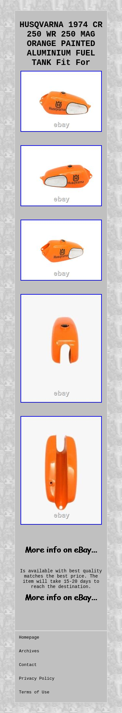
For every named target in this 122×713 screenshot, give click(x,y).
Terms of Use (34, 692)
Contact (28, 664)
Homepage (29, 637)
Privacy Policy (36, 678)
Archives (29, 651)
